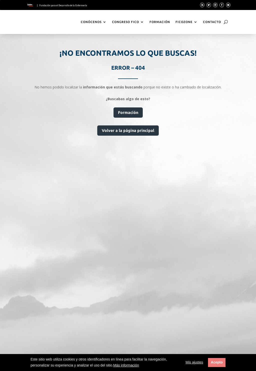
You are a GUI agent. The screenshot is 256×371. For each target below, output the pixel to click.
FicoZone (184, 21)
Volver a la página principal (128, 130)
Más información (126, 365)
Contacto (212, 21)
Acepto (216, 362)
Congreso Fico (125, 21)
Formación (160, 21)
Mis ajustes (194, 362)
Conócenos (91, 21)
